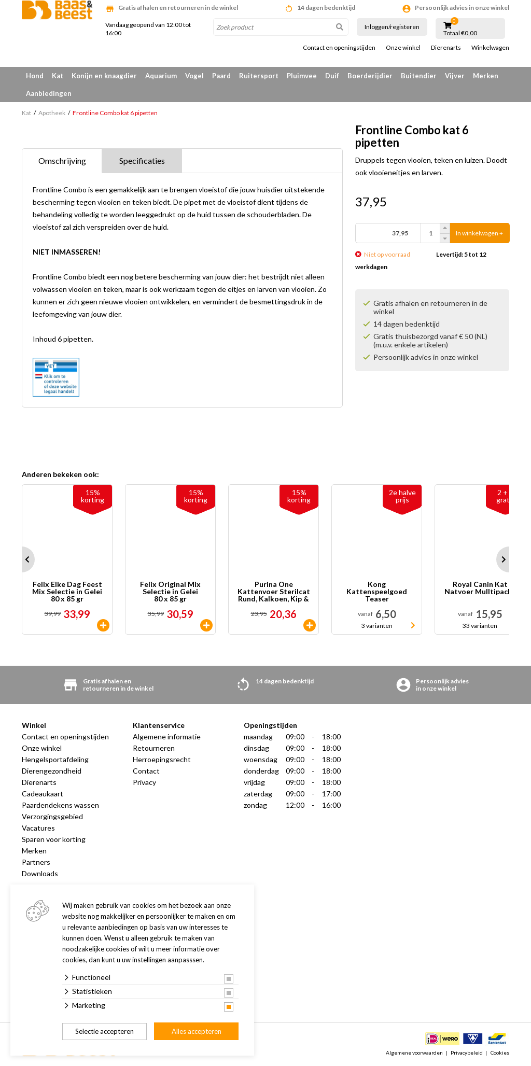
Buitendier (419, 76)
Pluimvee (302, 76)
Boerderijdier (370, 76)
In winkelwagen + (479, 233)
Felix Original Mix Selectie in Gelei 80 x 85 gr (170, 591)
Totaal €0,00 (460, 33)
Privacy (144, 782)
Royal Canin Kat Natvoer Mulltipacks (479, 588)
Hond (35, 76)
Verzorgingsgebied (52, 816)
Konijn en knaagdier (104, 76)
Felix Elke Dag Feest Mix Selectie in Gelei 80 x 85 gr (67, 591)
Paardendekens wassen (60, 805)
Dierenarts (446, 48)
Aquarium (161, 76)
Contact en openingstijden (339, 48)
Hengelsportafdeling (55, 759)
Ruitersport (258, 76)
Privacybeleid (467, 1052)
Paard (221, 76)
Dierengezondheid (51, 770)
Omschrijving (62, 160)
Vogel (194, 76)
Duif (332, 76)
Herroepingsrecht (162, 759)
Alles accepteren (196, 1031)
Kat (57, 76)
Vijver (455, 76)
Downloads (40, 873)
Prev (22, 559)
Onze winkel (403, 48)
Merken (485, 76)
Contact (146, 770)
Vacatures (38, 827)
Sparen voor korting (54, 839)
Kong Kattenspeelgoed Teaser (376, 591)
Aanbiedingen (49, 93)
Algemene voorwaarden (414, 1052)
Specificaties (142, 160)
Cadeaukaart (42, 793)
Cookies (500, 1052)
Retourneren (154, 748)
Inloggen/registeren (392, 27)
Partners (36, 862)
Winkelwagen (490, 48)
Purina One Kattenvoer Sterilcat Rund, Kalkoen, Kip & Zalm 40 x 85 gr (273, 591)
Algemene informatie (167, 736)
